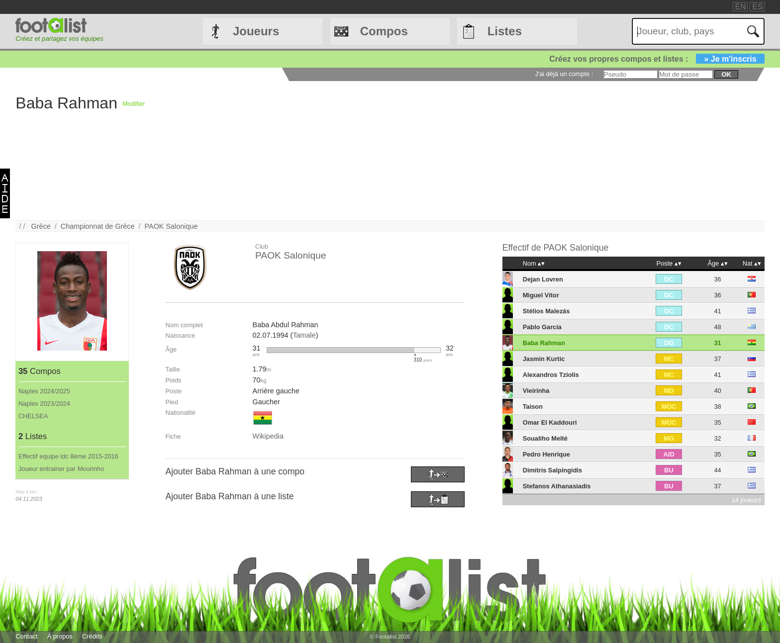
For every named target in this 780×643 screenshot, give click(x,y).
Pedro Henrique (546, 454)
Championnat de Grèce (98, 226)
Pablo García (542, 327)
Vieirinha (536, 390)
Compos (384, 31)
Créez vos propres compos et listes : (656, 59)
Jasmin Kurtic (544, 359)
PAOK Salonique (171, 226)
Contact (26, 636)
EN (740, 6)
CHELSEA (33, 416)
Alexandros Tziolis (551, 374)
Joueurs (256, 31)
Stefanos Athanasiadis (557, 486)
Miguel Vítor (541, 295)
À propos (60, 636)
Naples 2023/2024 (44, 403)
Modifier (133, 103)
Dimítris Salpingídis (552, 470)
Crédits (92, 636)
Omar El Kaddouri (550, 422)
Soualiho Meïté (545, 438)
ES (757, 6)
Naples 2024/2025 (44, 391)
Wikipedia (268, 436)
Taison (533, 406)
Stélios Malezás (546, 311)
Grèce (41, 226)
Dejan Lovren (543, 279)
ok (726, 74)
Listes (505, 31)
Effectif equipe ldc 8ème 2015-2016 (68, 456)
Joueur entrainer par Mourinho (61, 468)
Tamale (303, 335)
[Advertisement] (443, 150)
